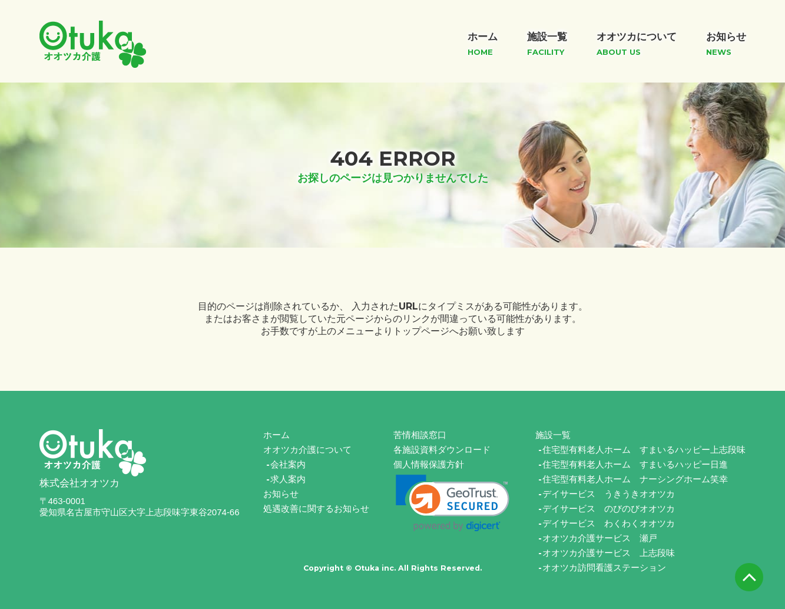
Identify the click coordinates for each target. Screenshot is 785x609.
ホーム (276, 434)
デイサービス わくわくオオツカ (608, 523)
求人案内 (288, 479)
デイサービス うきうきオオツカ (608, 493)
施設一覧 (553, 434)
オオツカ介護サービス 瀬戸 (599, 538)
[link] (452, 503)
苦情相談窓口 (419, 434)
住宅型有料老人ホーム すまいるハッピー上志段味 (644, 449)
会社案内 (288, 464)
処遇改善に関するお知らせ (316, 508)
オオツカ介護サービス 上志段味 (608, 552)
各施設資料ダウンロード (442, 449)
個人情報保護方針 (428, 464)
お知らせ (281, 493)
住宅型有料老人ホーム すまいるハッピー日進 (635, 464)
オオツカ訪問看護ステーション (604, 567)
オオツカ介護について (307, 449)
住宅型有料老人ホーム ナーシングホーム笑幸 (635, 479)
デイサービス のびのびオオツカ (608, 508)
